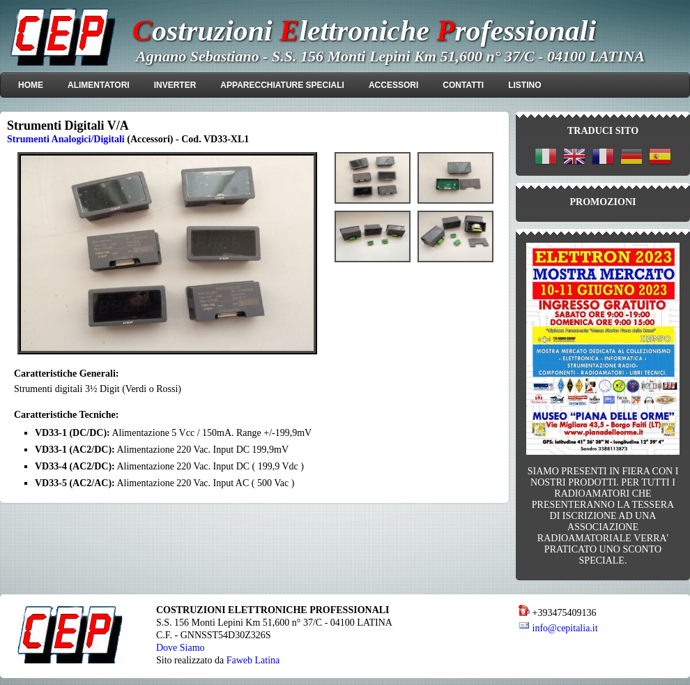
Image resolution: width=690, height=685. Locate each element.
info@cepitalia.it (565, 628)
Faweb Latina (253, 660)
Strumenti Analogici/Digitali (66, 138)
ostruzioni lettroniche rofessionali (364, 31)
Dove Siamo (180, 647)
